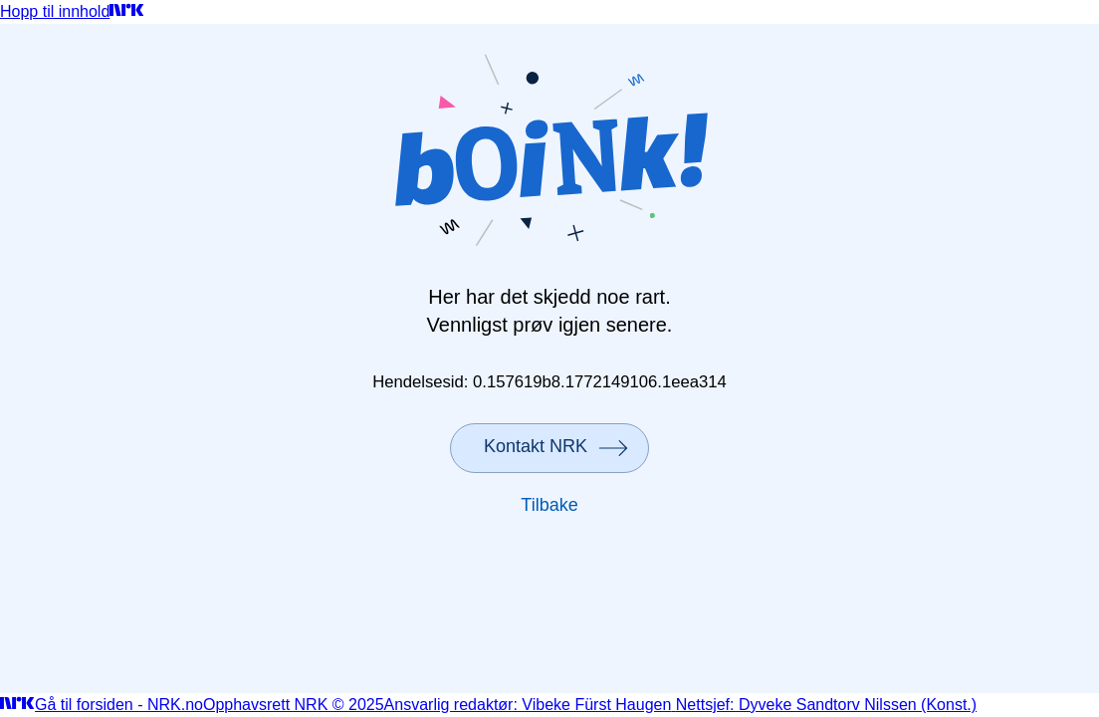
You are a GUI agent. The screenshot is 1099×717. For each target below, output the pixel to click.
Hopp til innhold (55, 11)
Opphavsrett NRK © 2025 (293, 704)
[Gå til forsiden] (127, 11)
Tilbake (549, 505)
